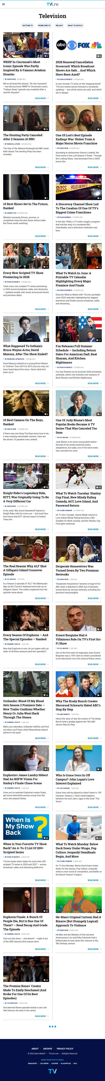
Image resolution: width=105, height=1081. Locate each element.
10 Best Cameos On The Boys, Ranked (23, 422)
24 (47, 129)
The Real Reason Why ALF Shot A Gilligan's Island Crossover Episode (24, 570)
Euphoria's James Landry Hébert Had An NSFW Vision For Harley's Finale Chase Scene (25, 779)
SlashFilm (66, 1063)
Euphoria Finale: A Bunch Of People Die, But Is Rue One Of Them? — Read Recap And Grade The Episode (25, 923)
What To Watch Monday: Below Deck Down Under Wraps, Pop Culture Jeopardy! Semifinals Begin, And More (77, 850)
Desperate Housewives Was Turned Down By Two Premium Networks (77, 570)
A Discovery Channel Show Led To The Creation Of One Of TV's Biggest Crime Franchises (77, 208)
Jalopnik (44, 1063)
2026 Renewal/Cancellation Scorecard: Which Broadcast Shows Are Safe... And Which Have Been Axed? (75, 68)
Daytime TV (28, 25)
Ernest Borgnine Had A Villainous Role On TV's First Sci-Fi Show (78, 639)
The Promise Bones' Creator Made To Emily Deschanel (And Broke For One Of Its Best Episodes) (24, 992)
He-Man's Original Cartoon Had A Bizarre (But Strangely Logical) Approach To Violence (78, 921)
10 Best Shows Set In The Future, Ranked (25, 206)
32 (100, 838)
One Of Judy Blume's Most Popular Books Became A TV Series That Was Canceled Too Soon (76, 426)
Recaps (59, 25)
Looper (54, 1063)
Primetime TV (44, 25)
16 (100, 487)
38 (47, 487)
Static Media (39, 1053)
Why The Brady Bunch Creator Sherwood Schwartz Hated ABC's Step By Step (78, 705)
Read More (40, 98)
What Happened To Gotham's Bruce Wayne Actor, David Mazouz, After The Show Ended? (25, 350)
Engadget (32, 1063)
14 (47, 267)
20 (47, 838)
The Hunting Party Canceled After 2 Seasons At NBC (22, 137)
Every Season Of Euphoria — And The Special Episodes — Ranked (25, 637)
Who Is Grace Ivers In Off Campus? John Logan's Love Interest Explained (75, 779)
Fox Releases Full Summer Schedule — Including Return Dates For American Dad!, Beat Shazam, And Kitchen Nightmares (76, 354)
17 (100, 267)
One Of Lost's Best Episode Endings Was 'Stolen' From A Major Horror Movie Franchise (76, 139)
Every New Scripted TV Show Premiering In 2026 (23, 275)
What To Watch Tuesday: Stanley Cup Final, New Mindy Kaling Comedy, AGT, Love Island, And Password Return (78, 499)
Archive (47, 1048)
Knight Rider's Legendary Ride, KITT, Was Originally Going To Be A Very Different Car (26, 497)
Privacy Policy (65, 1048)
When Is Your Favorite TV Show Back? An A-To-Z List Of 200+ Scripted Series (25, 848)
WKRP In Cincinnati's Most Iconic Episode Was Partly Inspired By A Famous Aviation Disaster (24, 68)
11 (100, 340)
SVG (75, 1063)
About (35, 1048)
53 (47, 980)
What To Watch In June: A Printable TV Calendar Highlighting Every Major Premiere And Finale (73, 279)
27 (47, 911)
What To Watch (75, 25)
